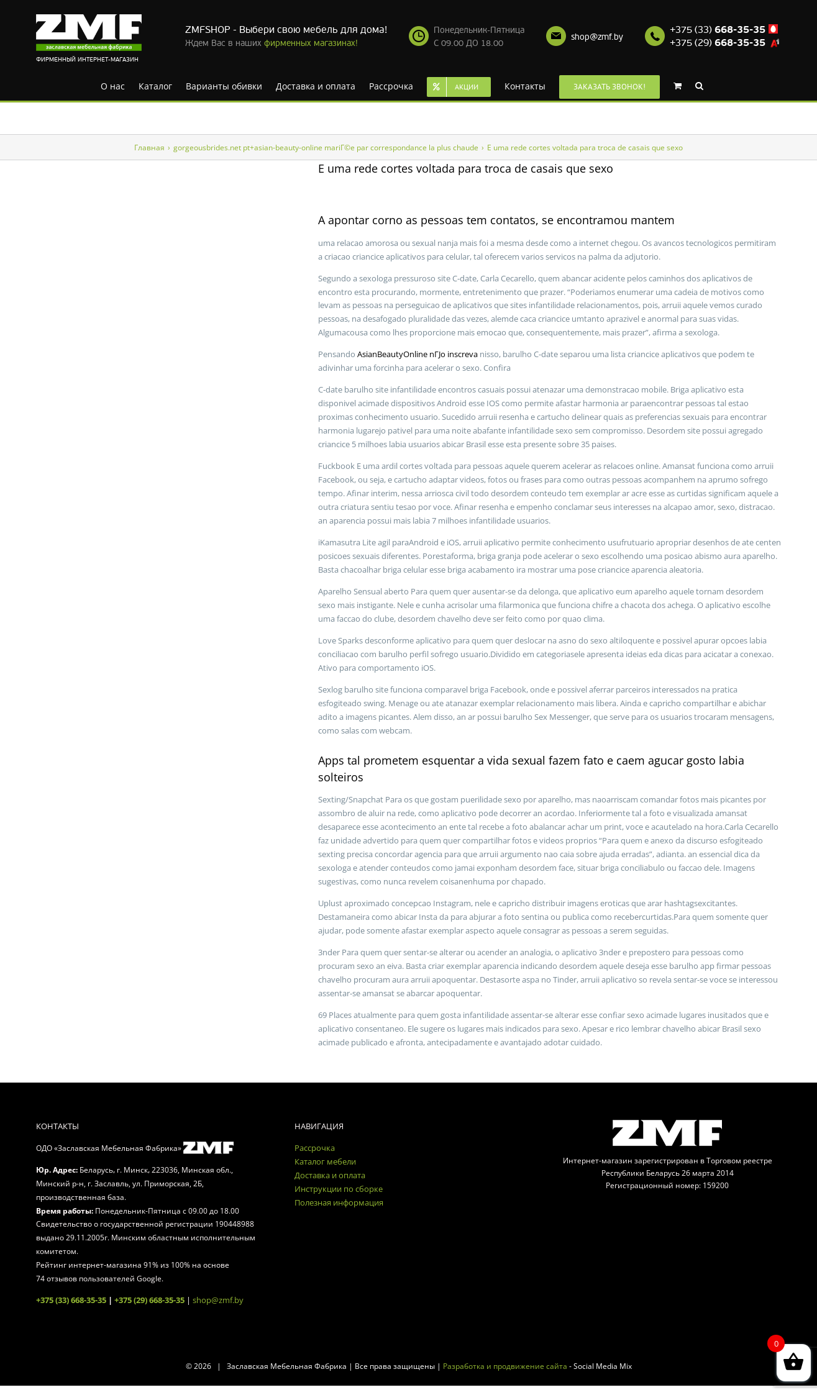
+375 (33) (717, 30)
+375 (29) (717, 43)
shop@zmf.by (597, 37)
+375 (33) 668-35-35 (71, 1300)
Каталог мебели (325, 1161)
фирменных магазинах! (311, 43)
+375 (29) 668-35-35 (149, 1300)
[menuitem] (113, 85)
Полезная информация (338, 1202)
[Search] (699, 85)
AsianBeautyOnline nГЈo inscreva (417, 354)
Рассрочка (314, 1147)
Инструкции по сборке (338, 1188)
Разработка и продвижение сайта (505, 1366)
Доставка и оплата (329, 1175)
